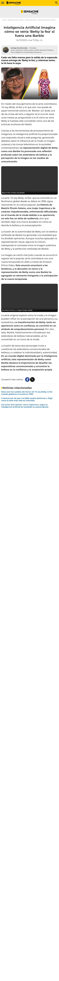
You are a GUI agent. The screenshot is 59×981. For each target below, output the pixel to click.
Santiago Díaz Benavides (19, 48)
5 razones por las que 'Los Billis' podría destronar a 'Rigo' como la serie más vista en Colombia (27, 399)
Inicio (4, 20)
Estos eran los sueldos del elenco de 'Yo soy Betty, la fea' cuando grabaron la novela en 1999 (26, 393)
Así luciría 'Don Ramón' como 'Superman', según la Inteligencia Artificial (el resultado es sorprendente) (24, 406)
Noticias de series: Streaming (47, 20)
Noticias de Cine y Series (15, 20)
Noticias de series (31, 20)
